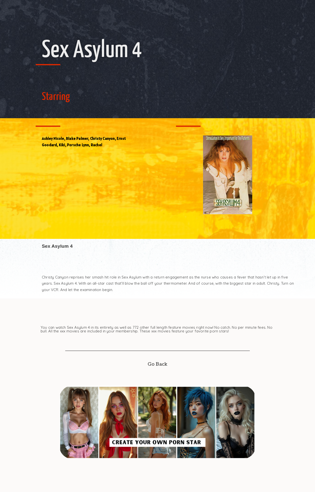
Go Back (157, 364)
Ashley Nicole (53, 138)
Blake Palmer (77, 138)
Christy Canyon (102, 138)
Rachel (96, 145)
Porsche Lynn (78, 145)
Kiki (62, 145)
